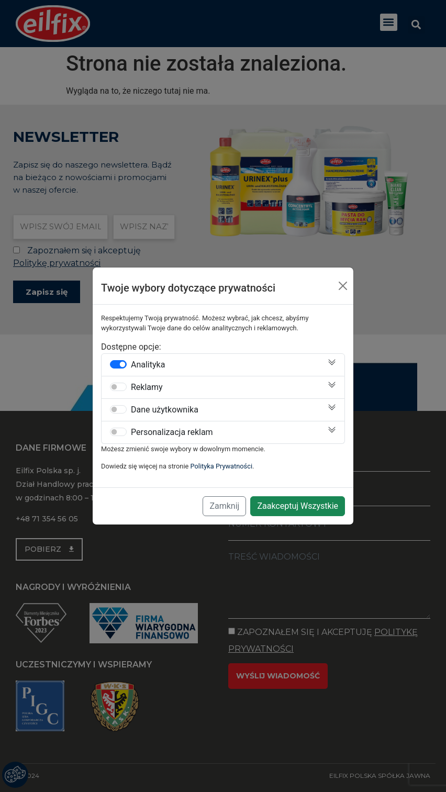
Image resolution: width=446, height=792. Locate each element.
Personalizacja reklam (172, 432)
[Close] (343, 286)
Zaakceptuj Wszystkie (297, 506)
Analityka (148, 365)
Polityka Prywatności (222, 466)
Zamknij (224, 506)
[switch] (118, 364)
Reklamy (147, 387)
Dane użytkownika (164, 410)
